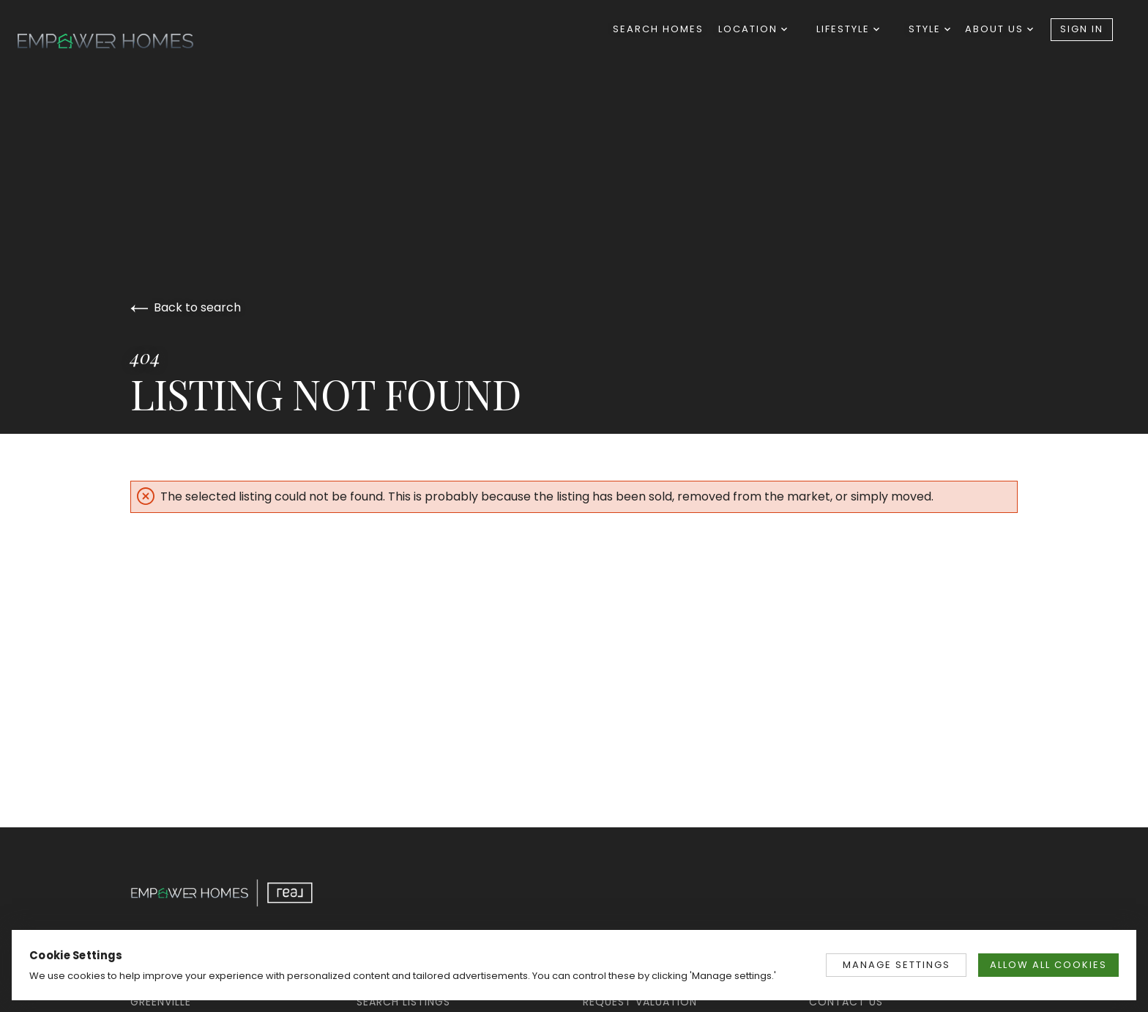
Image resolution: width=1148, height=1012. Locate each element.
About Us (999, 29)
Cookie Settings (76, 955)
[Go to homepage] (120, 41)
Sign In (1081, 29)
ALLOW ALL (1048, 965)
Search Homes (658, 29)
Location (752, 29)
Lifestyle (847, 29)
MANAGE (896, 965)
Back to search (185, 307)
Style (929, 29)
